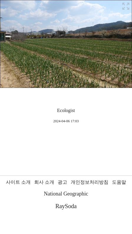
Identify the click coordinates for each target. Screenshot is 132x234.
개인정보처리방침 (89, 182)
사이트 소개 (18, 182)
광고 (62, 182)
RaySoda (66, 206)
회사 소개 (44, 182)
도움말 (119, 182)
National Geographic (66, 194)
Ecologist (66, 110)
